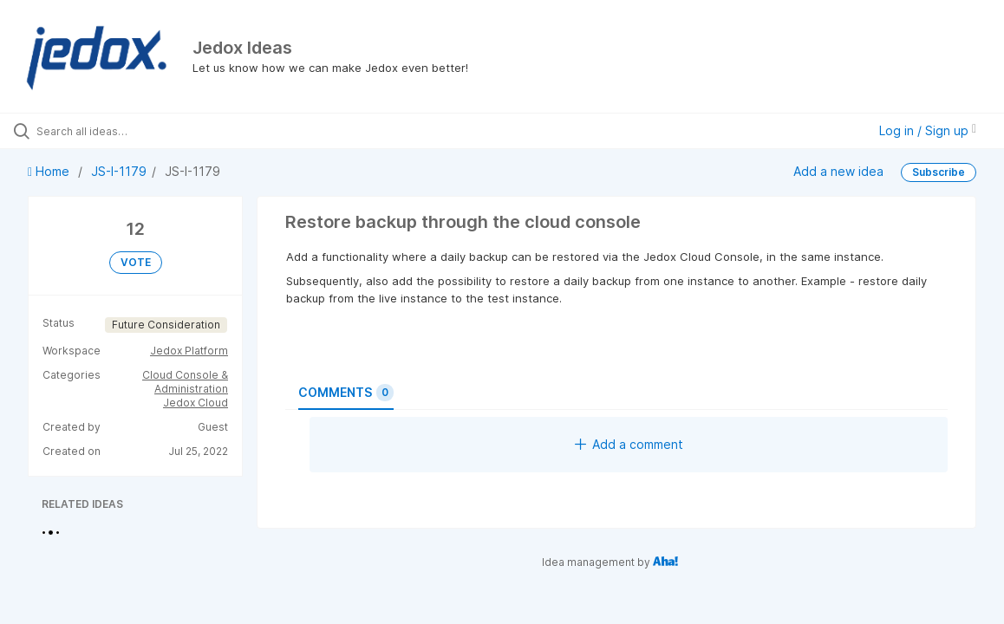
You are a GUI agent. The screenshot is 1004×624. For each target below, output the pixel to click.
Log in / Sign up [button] (927, 130)
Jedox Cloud (195, 402)
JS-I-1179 (119, 171)
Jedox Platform (189, 350)
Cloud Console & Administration (185, 381)
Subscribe (938, 172)
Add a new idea (838, 171)
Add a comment (629, 444)
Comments (346, 392)
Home (50, 171)
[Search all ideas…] (122, 130)
